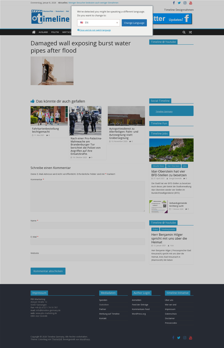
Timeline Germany (164, 111)
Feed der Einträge (140, 304)
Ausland (43, 32)
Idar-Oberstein (174, 166)
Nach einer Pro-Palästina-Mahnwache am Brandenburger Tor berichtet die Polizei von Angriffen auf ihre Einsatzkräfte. (86, 146)
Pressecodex (171, 323)
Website (35, 253)
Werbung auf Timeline (109, 313)
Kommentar (37, 179)
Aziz (172, 245)
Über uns (169, 300)
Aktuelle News (158, 166)
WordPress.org (139, 313)
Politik (55, 32)
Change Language (134, 22)
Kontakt (102, 318)
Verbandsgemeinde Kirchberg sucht (178, 204)
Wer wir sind (170, 304)
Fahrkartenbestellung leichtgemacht (45, 130)
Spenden (103, 300)
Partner (102, 309)
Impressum (170, 309)
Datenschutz (171, 313)
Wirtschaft (68, 32)
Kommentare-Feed (141, 309)
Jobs (185, 166)
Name (34, 220)
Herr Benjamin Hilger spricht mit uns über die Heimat (169, 238)
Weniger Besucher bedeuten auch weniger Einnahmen (93, 2)
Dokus (155, 229)
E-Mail (34, 236)
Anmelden (136, 300)
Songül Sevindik (175, 178)
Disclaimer (170, 318)
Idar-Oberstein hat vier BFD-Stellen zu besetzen (169, 173)
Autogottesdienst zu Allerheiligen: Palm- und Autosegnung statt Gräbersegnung (123, 133)
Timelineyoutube (168, 229)
